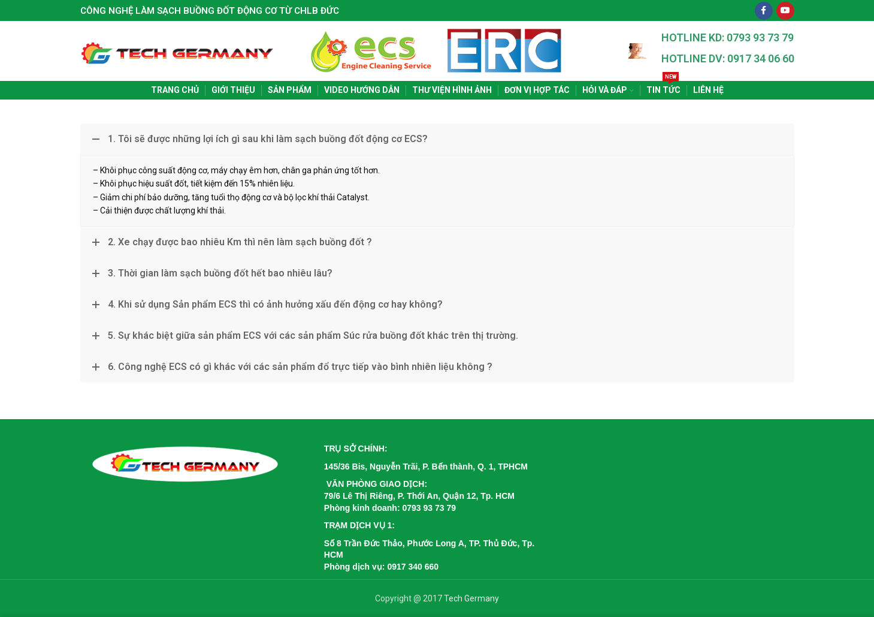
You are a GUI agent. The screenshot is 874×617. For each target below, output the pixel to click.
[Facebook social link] (764, 11)
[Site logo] (178, 50)
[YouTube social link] (785, 11)
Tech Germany (471, 598)
